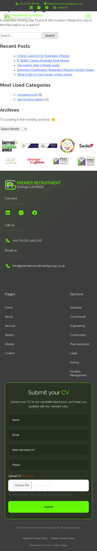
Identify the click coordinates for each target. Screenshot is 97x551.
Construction (78, 335)
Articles (9, 344)
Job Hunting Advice (30, 99)
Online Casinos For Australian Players (43, 56)
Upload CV (60, 8)
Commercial (78, 316)
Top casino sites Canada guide (38, 65)
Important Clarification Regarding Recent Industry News (55, 70)
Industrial (75, 307)
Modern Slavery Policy (62, 538)
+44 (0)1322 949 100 (23, 240)
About (8, 316)
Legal (73, 353)
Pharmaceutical (79, 344)
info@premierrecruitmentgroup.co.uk (62, 4)
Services (10, 325)
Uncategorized (27, 94)
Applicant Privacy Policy (34, 538)
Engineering (77, 325)
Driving (74, 362)
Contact (10, 353)
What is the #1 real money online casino (44, 74)
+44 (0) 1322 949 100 (27, 4)
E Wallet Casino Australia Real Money (43, 60)
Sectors (9, 335)
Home (9, 307)
